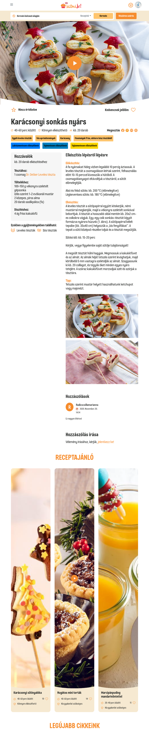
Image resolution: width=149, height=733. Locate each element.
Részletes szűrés (126, 15)
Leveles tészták (23, 230)
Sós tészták (47, 230)
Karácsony (65, 138)
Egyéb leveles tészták (22, 138)
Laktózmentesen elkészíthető (25, 145)
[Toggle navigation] (11, 5)
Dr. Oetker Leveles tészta (40, 175)
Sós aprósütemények (46, 138)
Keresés (103, 15)
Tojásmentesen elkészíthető (84, 145)
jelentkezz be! (106, 442)
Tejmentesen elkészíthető (55, 145)
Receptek (84, 15)
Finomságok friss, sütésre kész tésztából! (93, 138)
